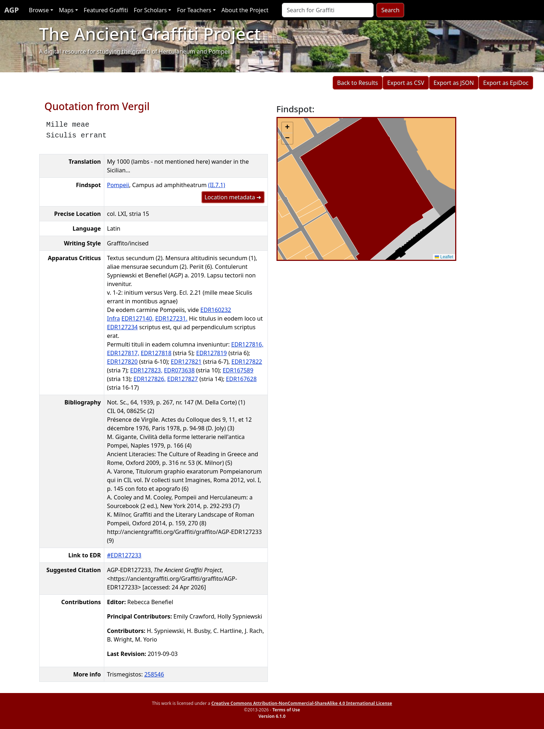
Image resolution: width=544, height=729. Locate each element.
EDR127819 (211, 353)
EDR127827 (182, 379)
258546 (154, 674)
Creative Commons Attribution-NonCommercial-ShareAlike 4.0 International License (301, 703)
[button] (287, 127)
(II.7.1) (216, 185)
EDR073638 (179, 370)
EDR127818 (156, 353)
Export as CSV (405, 83)
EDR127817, (123, 353)
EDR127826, (149, 379)
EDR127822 (247, 362)
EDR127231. (171, 318)
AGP (11, 10)
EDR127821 (186, 362)
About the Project (245, 10)
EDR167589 (238, 370)
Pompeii (118, 185)
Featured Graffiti (106, 10)
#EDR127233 (124, 555)
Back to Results (357, 83)
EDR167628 (241, 379)
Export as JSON (454, 83)
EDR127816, (247, 344)
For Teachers (194, 10)
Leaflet (444, 256)
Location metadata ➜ (233, 197)
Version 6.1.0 (272, 716)
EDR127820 (122, 362)
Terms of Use (286, 710)
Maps (66, 10)
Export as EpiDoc (506, 83)
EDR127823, (146, 370)
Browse (39, 10)
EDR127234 (122, 327)
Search (390, 10)
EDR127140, (138, 318)
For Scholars (150, 10)
